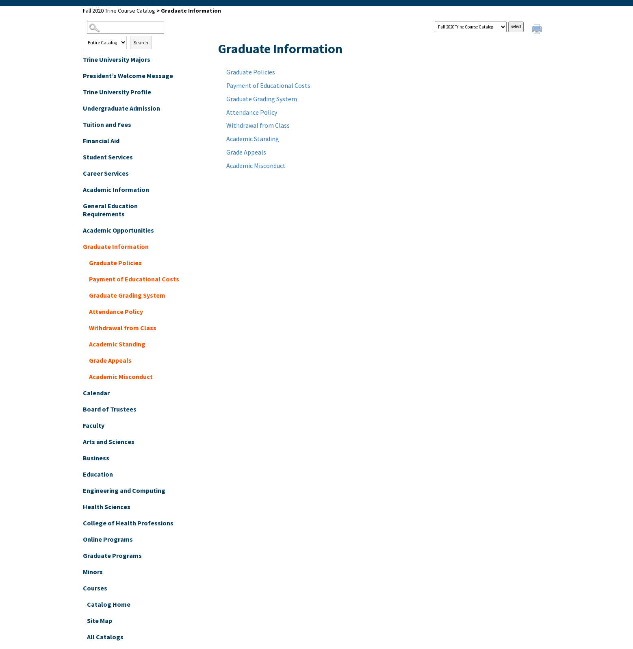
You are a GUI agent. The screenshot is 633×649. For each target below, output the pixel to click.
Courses (95, 588)
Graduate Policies (115, 263)
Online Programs (108, 539)
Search (141, 42)
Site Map (99, 620)
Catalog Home (108, 604)
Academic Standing (117, 344)
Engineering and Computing (124, 490)
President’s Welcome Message (128, 76)
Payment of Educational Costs (134, 279)
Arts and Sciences (108, 442)
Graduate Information (116, 246)
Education (98, 474)
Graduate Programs (112, 555)
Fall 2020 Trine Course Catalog (119, 10)
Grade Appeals (110, 360)
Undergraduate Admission (121, 108)
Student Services (108, 157)
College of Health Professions (128, 523)
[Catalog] (471, 27)
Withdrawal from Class (122, 328)
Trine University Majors (116, 59)
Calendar (96, 393)
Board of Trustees (110, 409)
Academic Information (116, 189)
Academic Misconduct (121, 376)
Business (96, 458)
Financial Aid (101, 141)
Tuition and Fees (107, 124)
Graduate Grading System (127, 295)
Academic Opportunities (118, 230)
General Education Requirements (110, 210)
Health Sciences (106, 507)
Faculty (93, 425)
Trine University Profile (117, 92)
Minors (93, 572)
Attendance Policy (116, 311)
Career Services (106, 173)
